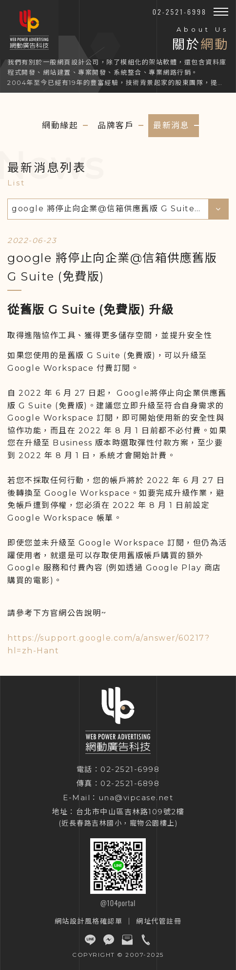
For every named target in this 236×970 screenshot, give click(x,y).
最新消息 (171, 125)
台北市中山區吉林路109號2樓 (130, 811)
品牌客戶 (116, 125)
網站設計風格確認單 (89, 921)
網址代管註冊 (158, 921)
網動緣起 (60, 125)
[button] (221, 12)
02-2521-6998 (180, 11)
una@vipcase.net (136, 797)
